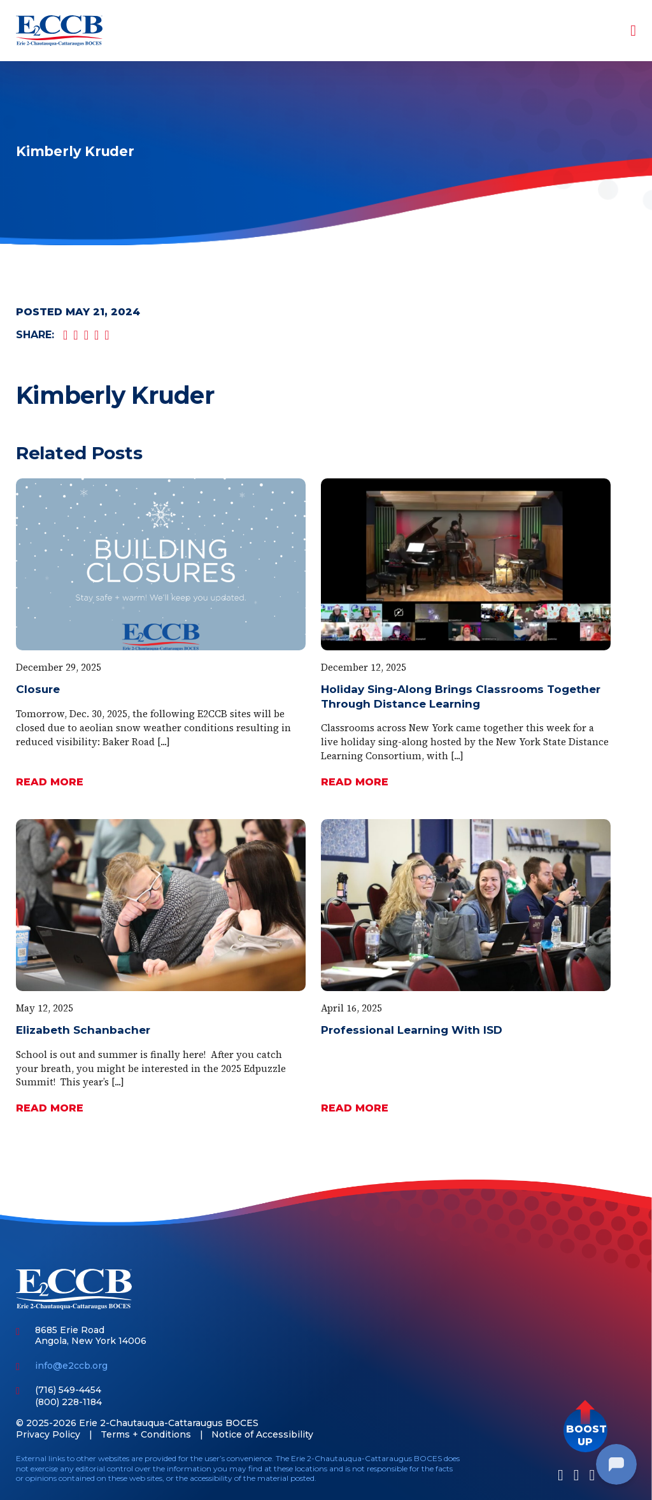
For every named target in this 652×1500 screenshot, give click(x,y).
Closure (38, 689)
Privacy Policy (48, 1434)
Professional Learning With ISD (411, 1030)
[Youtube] (592, 1475)
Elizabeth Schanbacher (83, 1030)
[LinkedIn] (576, 1475)
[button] (585, 1430)
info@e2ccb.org (71, 1365)
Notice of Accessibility (262, 1434)
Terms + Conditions (146, 1434)
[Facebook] (560, 1475)
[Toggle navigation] (624, 30)
